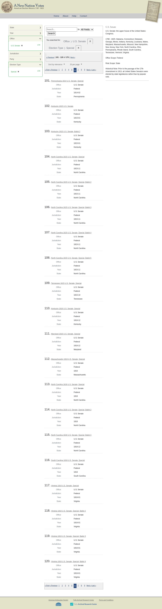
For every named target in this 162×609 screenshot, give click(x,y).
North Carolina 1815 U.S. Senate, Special (67, 157)
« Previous (50, 57)
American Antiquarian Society (58, 600)
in (79, 29)
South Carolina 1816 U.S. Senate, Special (68, 460)
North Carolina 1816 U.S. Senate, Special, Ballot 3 (71, 435)
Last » (94, 70)
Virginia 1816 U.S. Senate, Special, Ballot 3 (68, 536)
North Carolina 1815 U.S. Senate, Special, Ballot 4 (71, 233)
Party (12, 59)
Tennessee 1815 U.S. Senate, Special (66, 283)
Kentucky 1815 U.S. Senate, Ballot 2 (65, 132)
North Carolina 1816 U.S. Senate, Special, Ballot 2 (71, 410)
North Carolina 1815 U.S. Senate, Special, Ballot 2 (71, 182)
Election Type (15, 65)
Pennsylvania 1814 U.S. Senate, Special (67, 81)
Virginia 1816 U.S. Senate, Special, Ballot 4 (68, 562)
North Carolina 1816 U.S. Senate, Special (67, 384)
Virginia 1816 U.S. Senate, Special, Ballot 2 (68, 511)
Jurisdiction (14, 54)
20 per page (75, 64)
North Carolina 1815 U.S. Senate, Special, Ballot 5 (71, 258)
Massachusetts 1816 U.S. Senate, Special (68, 359)
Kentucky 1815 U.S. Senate (62, 106)
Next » (72, 57)
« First (47, 70)
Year (12, 33)
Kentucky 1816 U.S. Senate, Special (65, 309)
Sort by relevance (55, 64)
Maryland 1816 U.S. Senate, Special (65, 334)
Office (12, 39)
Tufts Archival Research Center (83, 600)
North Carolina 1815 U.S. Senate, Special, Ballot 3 (71, 207)
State (12, 27)
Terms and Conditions (106, 600)
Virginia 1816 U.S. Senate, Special (65, 486)
